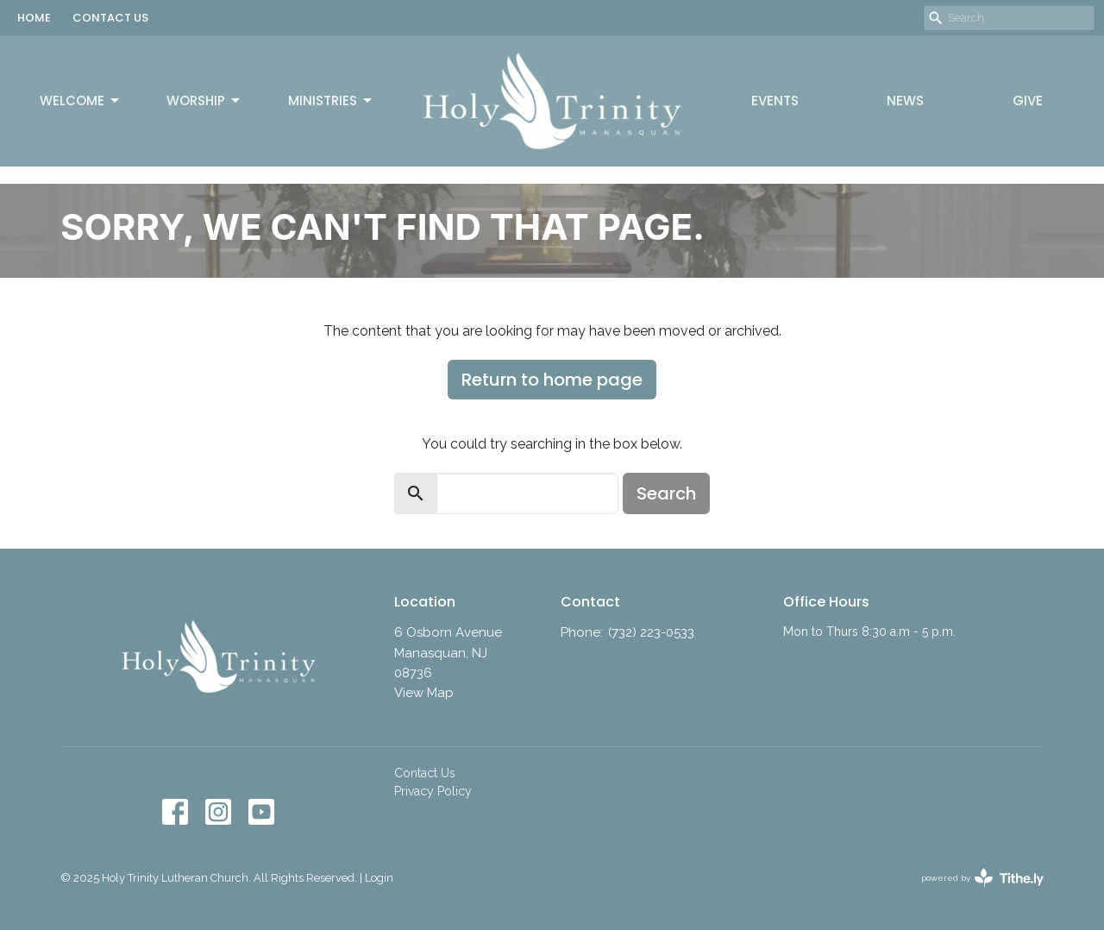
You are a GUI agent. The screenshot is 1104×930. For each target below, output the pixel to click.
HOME (34, 17)
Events (775, 100)
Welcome (81, 100)
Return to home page (552, 380)
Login (379, 877)
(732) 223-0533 (651, 632)
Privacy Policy (433, 791)
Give (1028, 100)
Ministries (331, 100)
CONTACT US (110, 17)
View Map (424, 693)
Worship (204, 100)
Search (666, 493)
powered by (982, 878)
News (905, 100)
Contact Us (424, 773)
